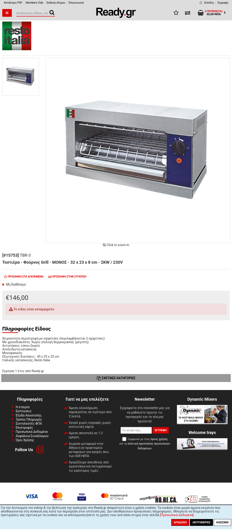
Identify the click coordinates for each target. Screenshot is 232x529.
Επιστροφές (24, 427)
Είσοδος (209, 2)
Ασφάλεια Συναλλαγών (32, 436)
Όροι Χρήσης (25, 440)
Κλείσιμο (222, 522)
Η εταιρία (22, 407)
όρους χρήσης (159, 439)
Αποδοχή (180, 522)
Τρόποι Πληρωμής (29, 419)
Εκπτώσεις (23, 411)
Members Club (34, 2)
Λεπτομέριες (201, 522)
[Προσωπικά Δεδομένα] (176, 515)
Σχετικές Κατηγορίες (116, 378)
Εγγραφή (223, 2)
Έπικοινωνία (76, 2)
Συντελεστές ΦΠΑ (29, 423)
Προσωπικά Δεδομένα (32, 431)
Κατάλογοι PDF (13, 2)
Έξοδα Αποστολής (29, 415)
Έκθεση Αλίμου (56, 2)
